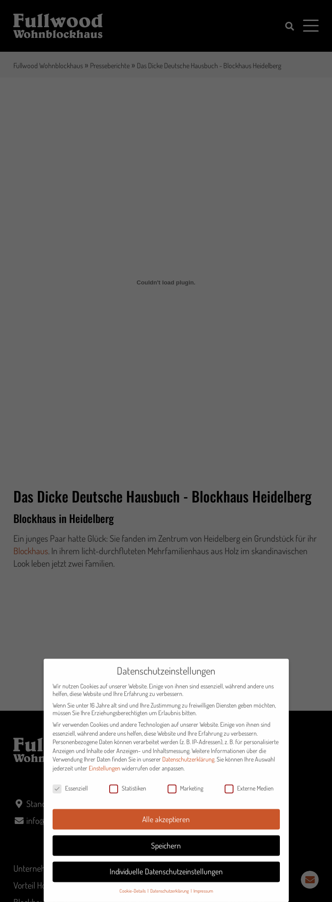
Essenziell (70, 794)
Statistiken (127, 794)
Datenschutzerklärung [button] (170, 897)
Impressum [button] (203, 897)
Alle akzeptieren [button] (166, 825)
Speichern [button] (166, 851)
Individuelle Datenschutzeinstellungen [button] (166, 877)
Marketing (185, 794)
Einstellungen (104, 774)
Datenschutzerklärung (188, 765)
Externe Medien (249, 794)
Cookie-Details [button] (133, 897)
